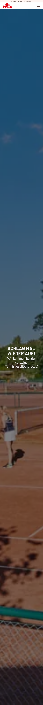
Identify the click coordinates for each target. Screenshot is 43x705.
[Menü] (37, 5)
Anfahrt (14, 1)
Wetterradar (28, 1)
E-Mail (21, 1)
